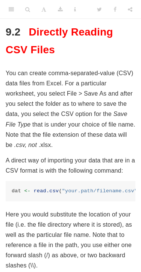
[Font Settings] (44, 9)
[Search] (28, 9)
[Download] (60, 9)
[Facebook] (115, 9)
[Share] (130, 9)
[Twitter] (99, 9)
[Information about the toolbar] (75, 9)
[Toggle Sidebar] (11, 9)
